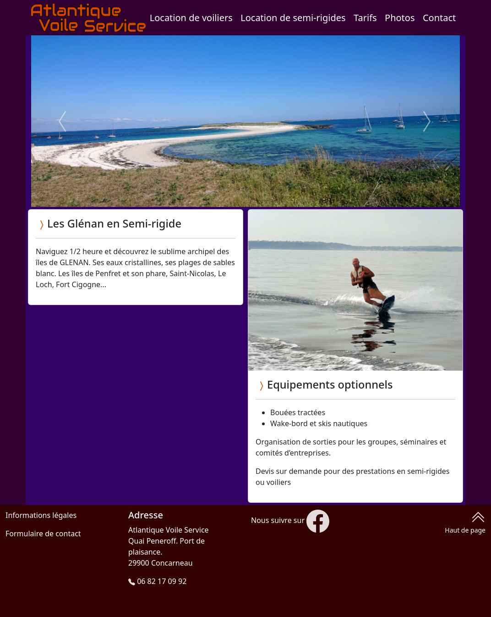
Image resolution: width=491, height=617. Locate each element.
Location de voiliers (191, 17)
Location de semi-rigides (292, 17)
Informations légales (40, 515)
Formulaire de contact (43, 533)
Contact (439, 17)
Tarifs (365, 17)
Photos (400, 17)
